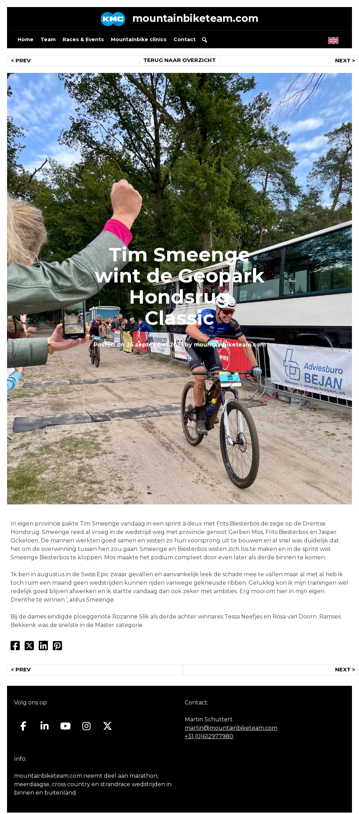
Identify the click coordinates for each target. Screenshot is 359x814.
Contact (185, 41)
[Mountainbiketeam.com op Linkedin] (44, 728)
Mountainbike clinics (138, 41)
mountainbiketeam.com (195, 19)
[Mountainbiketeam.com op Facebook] (23, 728)
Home (25, 41)
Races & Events (83, 41)
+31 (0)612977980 (209, 738)
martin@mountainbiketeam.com (231, 729)
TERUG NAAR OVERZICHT (180, 61)
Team (48, 41)
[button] (204, 41)
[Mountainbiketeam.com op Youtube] (65, 728)
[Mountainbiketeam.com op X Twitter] (107, 728)
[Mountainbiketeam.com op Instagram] (86, 728)
